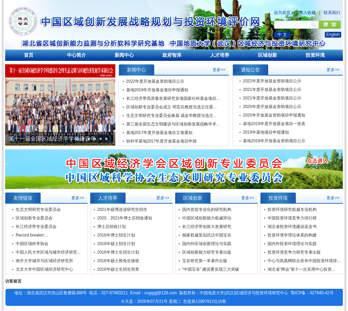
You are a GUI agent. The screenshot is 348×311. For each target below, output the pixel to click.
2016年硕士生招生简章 (118, 269)
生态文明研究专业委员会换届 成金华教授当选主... (171, 115)
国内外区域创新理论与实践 (206, 243)
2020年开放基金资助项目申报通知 (274, 115)
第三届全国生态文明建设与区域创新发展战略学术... (173, 124)
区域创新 (267, 55)
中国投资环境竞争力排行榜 (292, 218)
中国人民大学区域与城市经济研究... (48, 252)
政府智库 (172, 55)
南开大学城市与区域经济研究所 (44, 260)
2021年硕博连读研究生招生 (122, 209)
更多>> (219, 69)
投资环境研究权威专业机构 (292, 209)
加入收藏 (307, 12)
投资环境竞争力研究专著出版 (294, 252)
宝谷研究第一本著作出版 (204, 260)
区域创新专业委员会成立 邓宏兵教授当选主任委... (171, 107)
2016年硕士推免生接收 (118, 260)
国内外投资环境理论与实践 (292, 243)
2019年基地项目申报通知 (266, 132)
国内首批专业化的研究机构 (206, 209)
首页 (28, 55)
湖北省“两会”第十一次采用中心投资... (301, 269)
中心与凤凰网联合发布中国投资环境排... (303, 260)
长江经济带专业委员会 (36, 226)
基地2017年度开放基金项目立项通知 (159, 132)
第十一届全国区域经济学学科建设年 (52, 138)
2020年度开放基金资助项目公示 (272, 107)
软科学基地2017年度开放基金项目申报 (161, 141)
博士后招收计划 (111, 226)
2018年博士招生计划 (116, 235)
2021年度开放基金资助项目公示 (272, 89)
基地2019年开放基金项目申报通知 (157, 89)
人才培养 (219, 55)
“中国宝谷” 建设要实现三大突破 (210, 269)
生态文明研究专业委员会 (38, 209)
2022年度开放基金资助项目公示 (155, 81)
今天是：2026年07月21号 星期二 (151, 301)
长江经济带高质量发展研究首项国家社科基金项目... (173, 98)
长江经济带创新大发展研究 (206, 226)
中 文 (282, 34)
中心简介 (76, 55)
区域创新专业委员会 (34, 218)
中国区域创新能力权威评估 (206, 218)
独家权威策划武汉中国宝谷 (206, 235)
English (332, 34)
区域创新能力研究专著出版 (206, 252)
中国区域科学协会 (32, 243)
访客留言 (13, 281)
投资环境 (315, 55)
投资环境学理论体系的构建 (292, 235)
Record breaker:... (32, 235)
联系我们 (332, 12)
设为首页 (282, 12)
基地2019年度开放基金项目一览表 (274, 124)
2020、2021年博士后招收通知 (124, 218)
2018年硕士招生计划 (116, 243)
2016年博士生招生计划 (118, 252)
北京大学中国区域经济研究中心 (44, 269)
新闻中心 (124, 55)
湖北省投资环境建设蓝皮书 (292, 226)
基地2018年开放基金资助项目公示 (274, 141)
